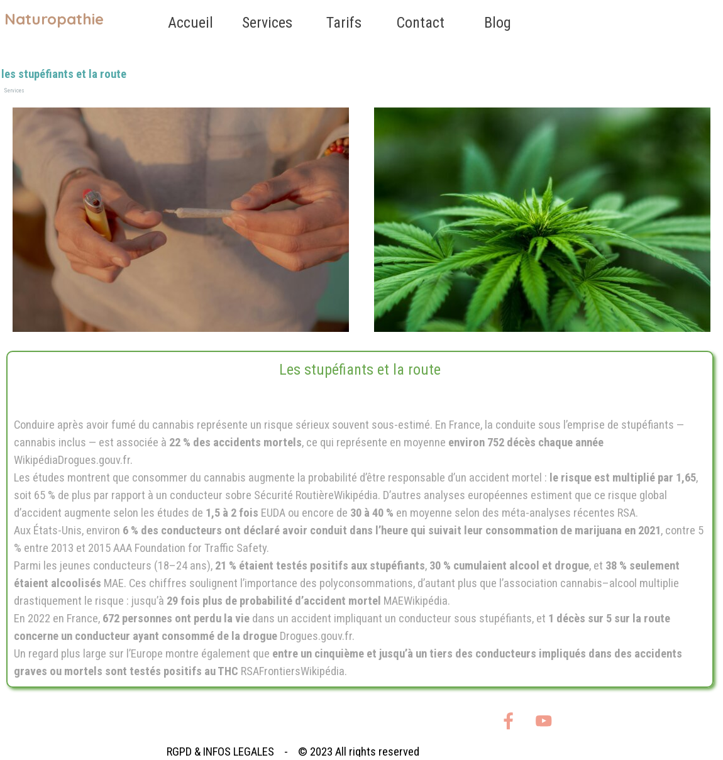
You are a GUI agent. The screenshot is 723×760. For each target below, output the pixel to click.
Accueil (190, 22)
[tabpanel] (360, 519)
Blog (497, 22)
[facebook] (508, 721)
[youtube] (543, 721)
